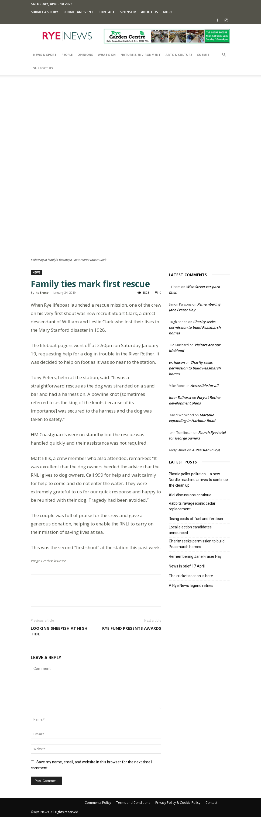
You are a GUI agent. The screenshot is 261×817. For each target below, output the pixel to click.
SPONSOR (128, 12)
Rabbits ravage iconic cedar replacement (192, 506)
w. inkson (177, 362)
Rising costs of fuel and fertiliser (196, 519)
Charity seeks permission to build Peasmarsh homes (195, 327)
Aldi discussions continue (190, 495)
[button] (223, 54)
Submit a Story (44, 12)
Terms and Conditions (133, 802)
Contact (106, 12)
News (36, 272)
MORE (168, 12)
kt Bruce (42, 292)
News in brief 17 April (187, 566)
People (67, 55)
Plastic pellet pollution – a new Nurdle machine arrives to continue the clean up (198, 479)
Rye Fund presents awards (131, 628)
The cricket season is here (191, 576)
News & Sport (45, 55)
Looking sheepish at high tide (59, 630)
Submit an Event (78, 12)
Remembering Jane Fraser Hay (195, 556)
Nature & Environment (141, 55)
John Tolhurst (180, 397)
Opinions (85, 55)
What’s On (107, 55)
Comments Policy (98, 802)
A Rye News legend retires (191, 585)
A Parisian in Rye (206, 450)
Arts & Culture (179, 55)
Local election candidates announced (190, 530)
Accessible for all (204, 385)
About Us (149, 12)
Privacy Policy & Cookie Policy (177, 802)
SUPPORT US (43, 68)
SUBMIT (203, 55)
